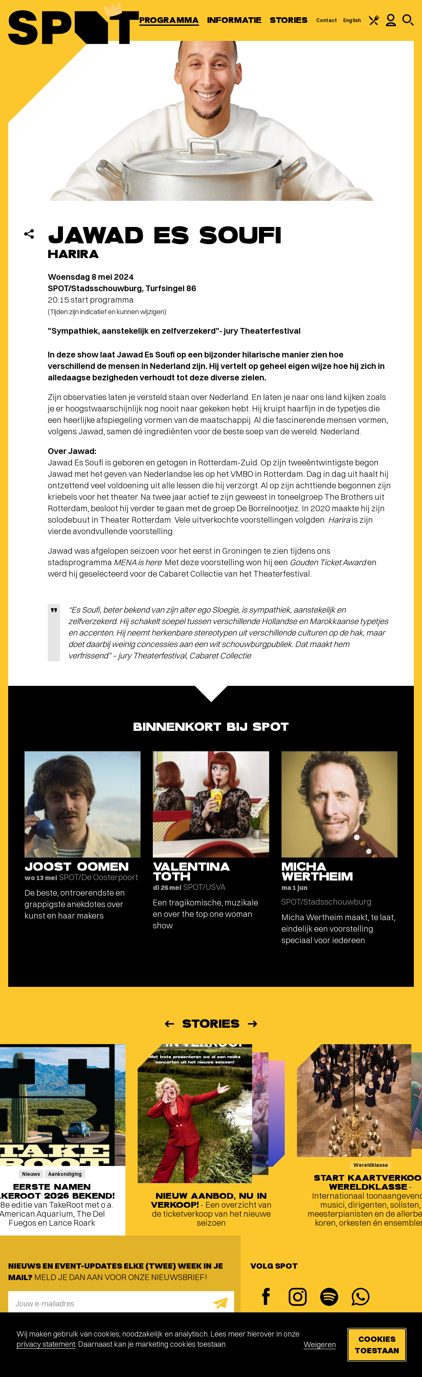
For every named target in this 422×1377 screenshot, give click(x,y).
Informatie (234, 20)
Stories (289, 20)
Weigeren (320, 1344)
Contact (326, 20)
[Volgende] (253, 1023)
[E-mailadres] (121, 1303)
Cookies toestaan (377, 1344)
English (352, 20)
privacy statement (45, 1344)
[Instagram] (297, 1298)
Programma (169, 20)
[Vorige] (168, 1023)
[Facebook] (266, 1297)
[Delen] (29, 234)
